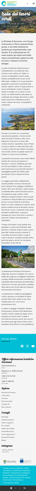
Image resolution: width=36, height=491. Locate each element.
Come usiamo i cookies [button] (11, 482)
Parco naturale (6, 407)
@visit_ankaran (7, 449)
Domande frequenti (7, 437)
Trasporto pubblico (7, 420)
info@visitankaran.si (8, 365)
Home (3, 24)
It (27, 4)
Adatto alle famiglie (7, 428)
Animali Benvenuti (7, 431)
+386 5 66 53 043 (8, 376)
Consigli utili (5, 404)
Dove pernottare (6, 401)
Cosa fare (4, 398)
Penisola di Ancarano (16, 24)
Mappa (3, 440)
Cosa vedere (5, 395)
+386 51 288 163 (7, 381)
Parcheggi (4, 417)
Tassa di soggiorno (7, 423)
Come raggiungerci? (8, 434)
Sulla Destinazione (10, 26)
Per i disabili (5, 425)
